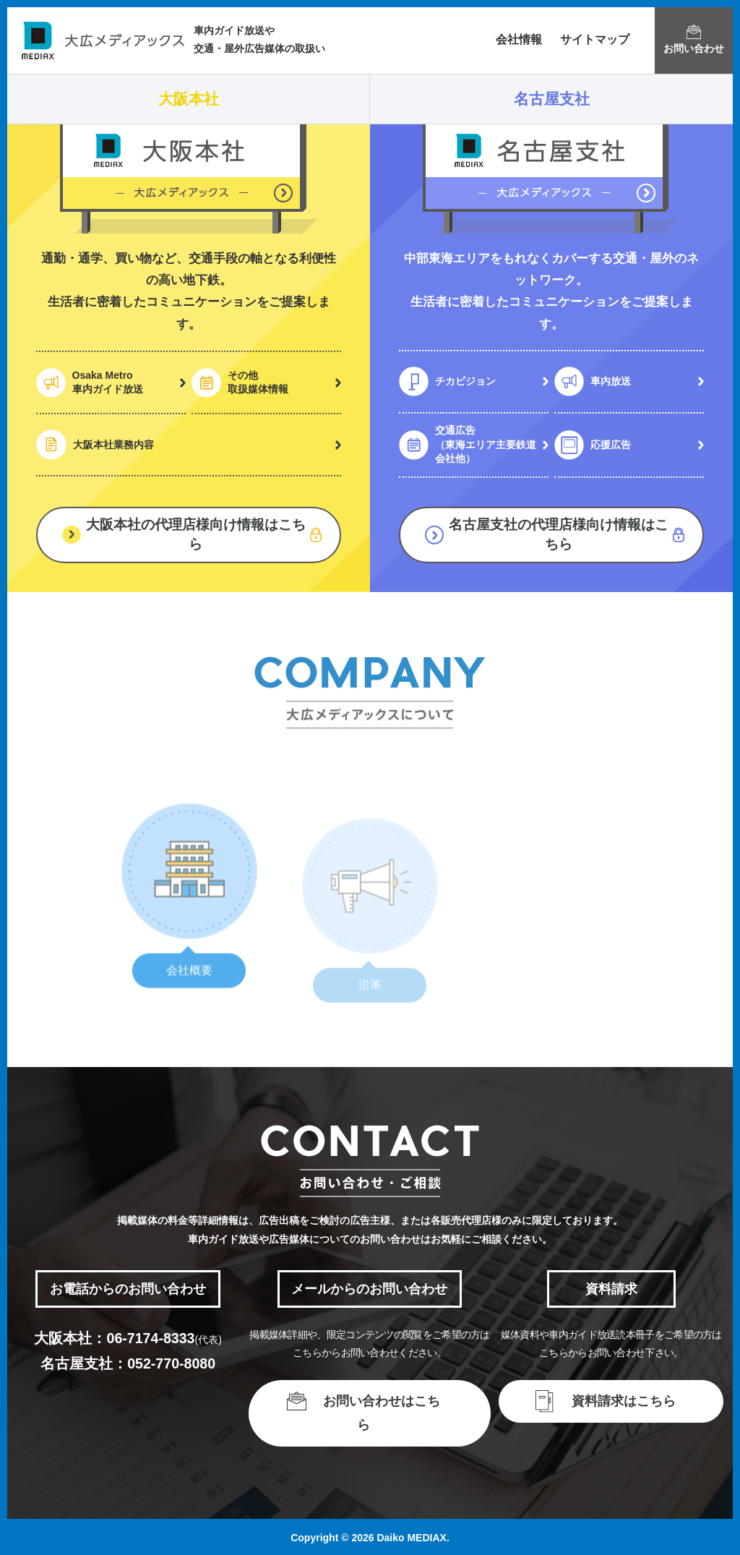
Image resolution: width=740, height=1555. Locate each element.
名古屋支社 (552, 98)
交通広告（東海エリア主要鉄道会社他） (485, 444)
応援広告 (610, 444)
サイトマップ (594, 39)
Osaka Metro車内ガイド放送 (107, 382)
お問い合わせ (693, 39)
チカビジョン (465, 381)
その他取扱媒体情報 (258, 382)
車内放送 (610, 381)
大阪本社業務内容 (113, 444)
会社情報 (519, 39)
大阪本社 (188, 98)
